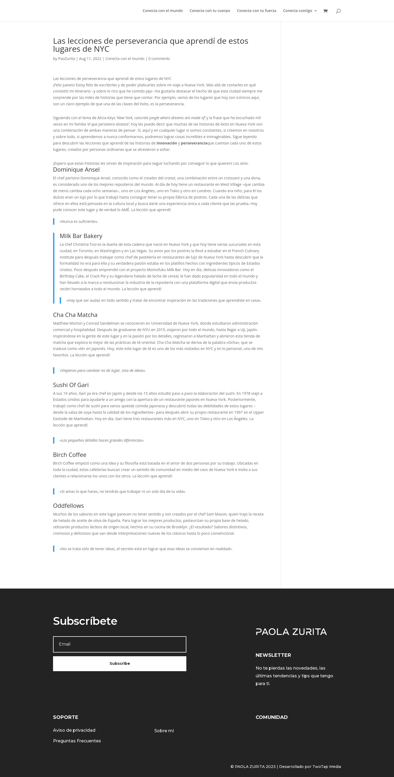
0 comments (159, 58)
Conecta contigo (297, 11)
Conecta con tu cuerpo (210, 11)
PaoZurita (66, 58)
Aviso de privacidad (74, 730)
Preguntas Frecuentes (77, 740)
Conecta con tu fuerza (256, 11)
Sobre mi (164, 730)
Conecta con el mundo (163, 11)
